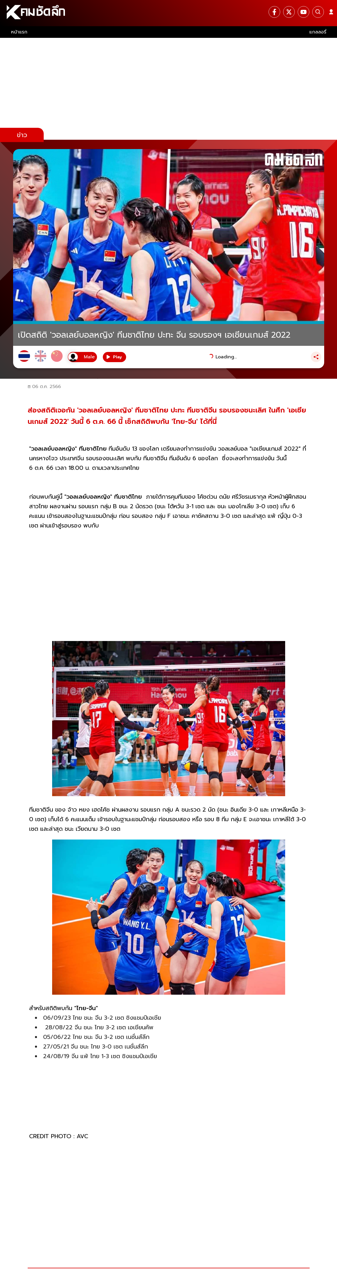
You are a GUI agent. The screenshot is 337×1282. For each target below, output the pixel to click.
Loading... (226, 356)
